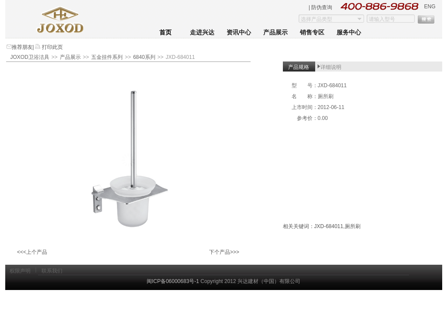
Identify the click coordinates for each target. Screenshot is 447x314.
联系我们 (51, 271)
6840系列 (144, 57)
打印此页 (52, 47)
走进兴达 (202, 32)
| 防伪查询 (320, 7)
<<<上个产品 (32, 252)
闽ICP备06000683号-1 (173, 281)
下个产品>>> (224, 252)
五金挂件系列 (107, 57)
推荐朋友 (22, 47)
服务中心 (349, 32)
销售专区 (312, 32)
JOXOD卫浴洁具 (29, 57)
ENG (429, 6)
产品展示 (275, 32)
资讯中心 (239, 32)
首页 (165, 32)
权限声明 (20, 271)
